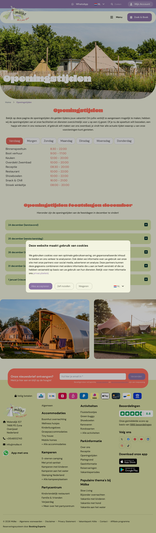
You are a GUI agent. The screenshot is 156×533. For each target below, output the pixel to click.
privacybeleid (40, 273)
